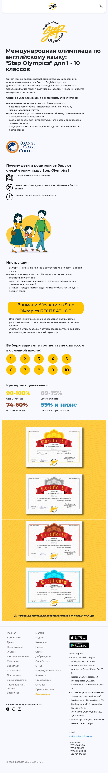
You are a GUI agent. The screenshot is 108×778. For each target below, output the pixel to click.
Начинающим (15, 647)
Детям (10, 642)
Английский (14, 637)
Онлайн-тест (42, 661)
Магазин (40, 633)
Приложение (43, 680)
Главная (11, 633)
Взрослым (13, 666)
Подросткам (14, 675)
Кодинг (39, 637)
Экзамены (13, 692)
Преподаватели (44, 689)
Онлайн (11, 651)
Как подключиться (18, 656)
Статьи (39, 651)
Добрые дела (43, 656)
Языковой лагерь (17, 680)
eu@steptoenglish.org (80, 736)
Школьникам (14, 670)
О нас (38, 666)
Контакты (41, 675)
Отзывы (40, 684)
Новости (40, 647)
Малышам (13, 661)
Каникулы (41, 642)
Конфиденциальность (48, 670)
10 (67, 370)
